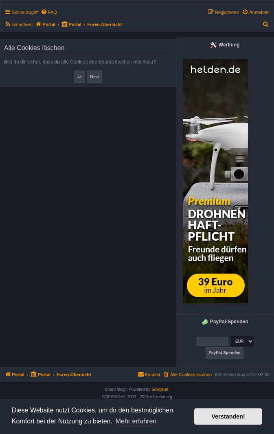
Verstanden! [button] (228, 416)
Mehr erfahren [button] (136, 421)
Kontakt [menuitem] (149, 374)
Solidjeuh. (160, 389)
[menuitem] (49, 12)
